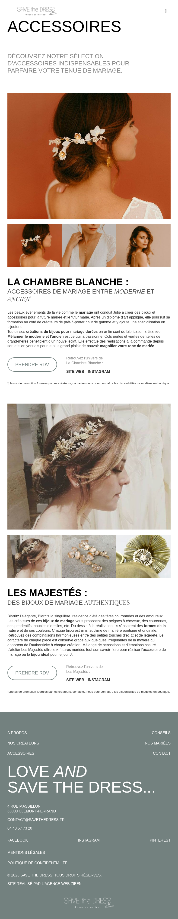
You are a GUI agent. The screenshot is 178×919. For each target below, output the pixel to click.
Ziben (76, 884)
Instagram (89, 840)
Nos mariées (158, 743)
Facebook (17, 840)
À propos (17, 733)
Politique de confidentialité (37, 863)
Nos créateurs (23, 743)
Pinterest (160, 840)
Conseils (161, 733)
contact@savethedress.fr (36, 820)
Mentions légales (26, 853)
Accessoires (20, 753)
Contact (162, 753)
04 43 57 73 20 (19, 828)
